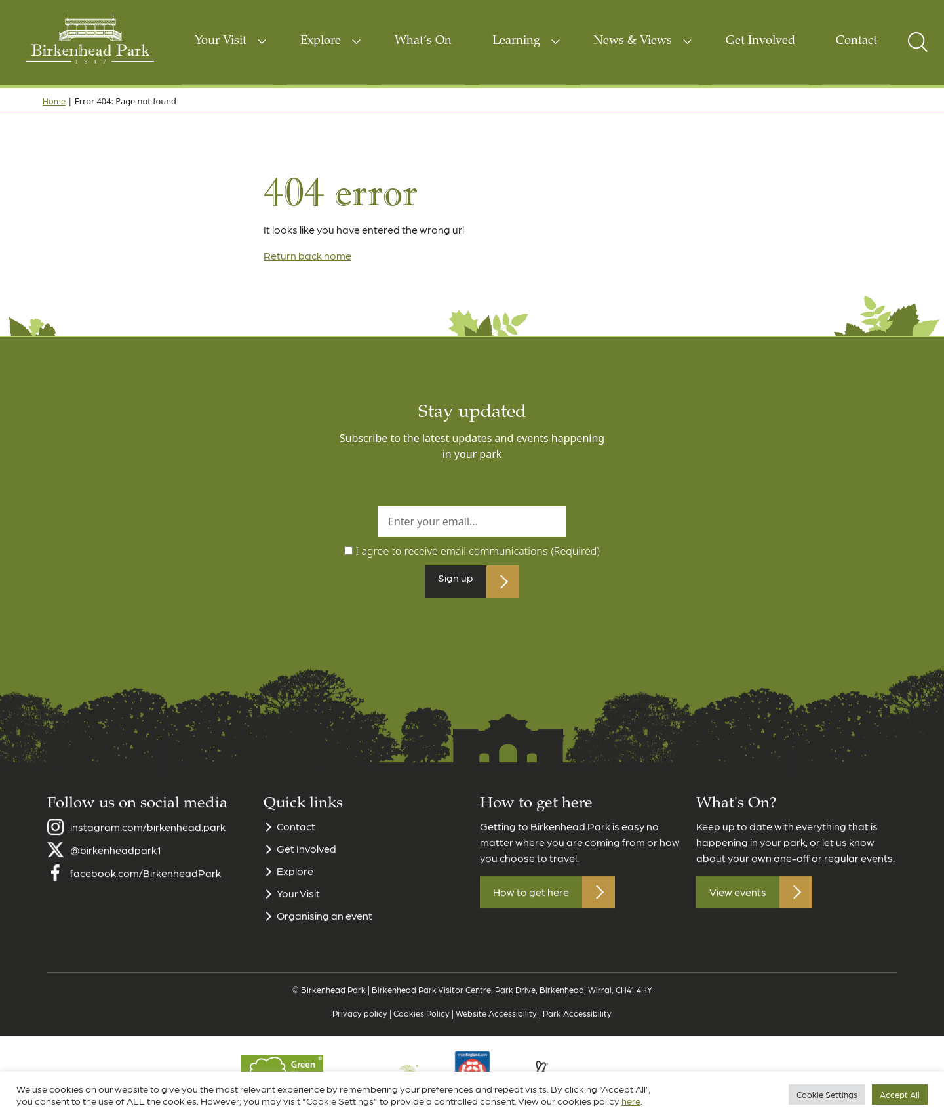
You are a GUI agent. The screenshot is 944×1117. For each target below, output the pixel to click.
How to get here (531, 908)
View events (737, 908)
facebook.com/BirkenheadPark (145, 888)
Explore (320, 41)
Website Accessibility (496, 1029)
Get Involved (760, 41)
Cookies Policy (421, 1029)
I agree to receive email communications (477, 551)
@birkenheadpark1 (115, 865)
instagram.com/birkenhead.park (148, 842)
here (630, 1101)
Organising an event (324, 931)
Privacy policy (359, 1029)
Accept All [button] (900, 1094)
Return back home (307, 255)
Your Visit (220, 41)
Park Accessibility (577, 1029)
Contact (856, 41)
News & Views (632, 41)
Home (54, 101)
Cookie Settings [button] (826, 1094)
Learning (516, 41)
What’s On (423, 41)
